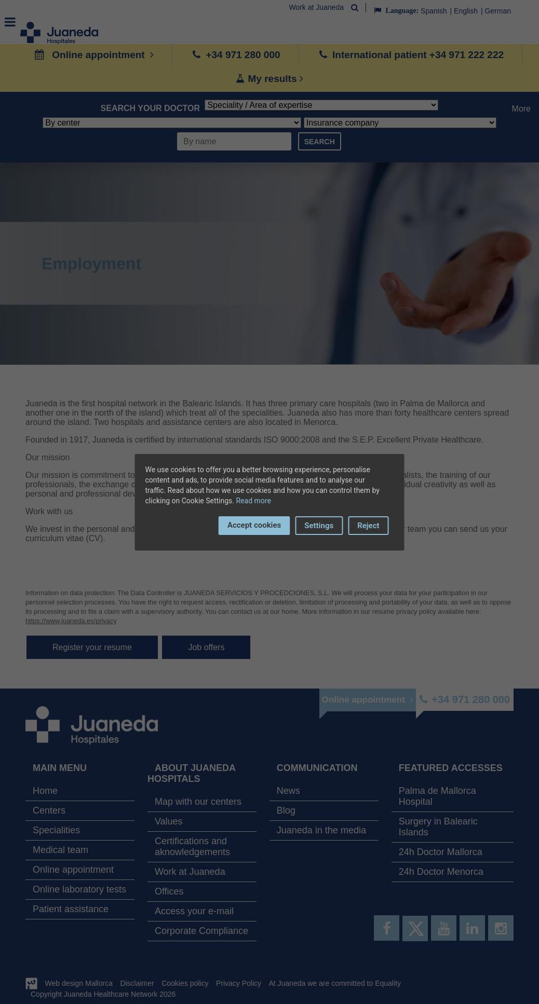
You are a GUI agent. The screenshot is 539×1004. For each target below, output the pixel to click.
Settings (318, 525)
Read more (253, 501)
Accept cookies (254, 525)
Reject (368, 525)
